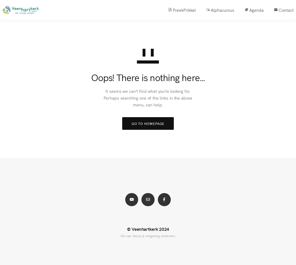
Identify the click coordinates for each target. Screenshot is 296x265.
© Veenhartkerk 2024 (148, 229)
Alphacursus (215, 10)
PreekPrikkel (177, 10)
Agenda (249, 10)
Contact (278, 10)
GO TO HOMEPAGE (148, 123)
